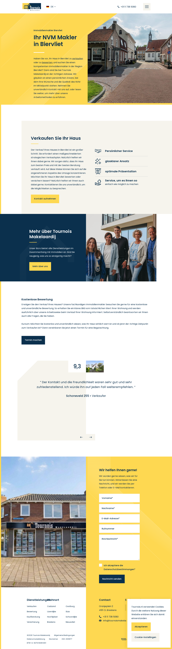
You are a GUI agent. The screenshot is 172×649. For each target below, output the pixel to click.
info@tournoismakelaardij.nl (115, 620)
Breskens (51, 622)
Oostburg (70, 606)
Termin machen (33, 340)
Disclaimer (53, 639)
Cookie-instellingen (145, 637)
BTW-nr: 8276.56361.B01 (36, 643)
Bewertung (32, 611)
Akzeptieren (141, 626)
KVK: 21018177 (67, 639)
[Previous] (81, 437)
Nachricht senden (111, 578)
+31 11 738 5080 (109, 616)
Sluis (68, 611)
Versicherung (33, 622)
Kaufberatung (33, 616)
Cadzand (51, 606)
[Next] (90, 437)
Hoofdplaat (52, 616)
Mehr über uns (40, 266)
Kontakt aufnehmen (45, 198)
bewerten (47, 62)
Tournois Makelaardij (41, 635)
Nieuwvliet (70, 622)
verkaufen (77, 58)
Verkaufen (32, 606)
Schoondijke (71, 616)
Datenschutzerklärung (36, 639)
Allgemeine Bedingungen (64, 635)
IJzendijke (51, 611)
